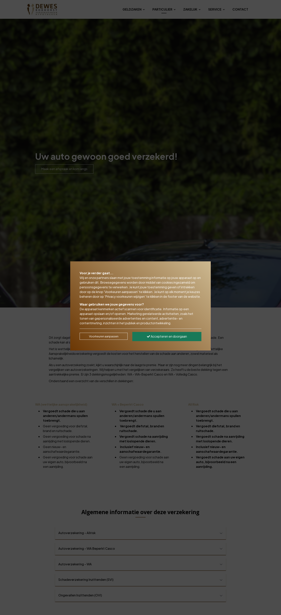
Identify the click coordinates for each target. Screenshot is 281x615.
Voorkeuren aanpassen (103, 336)
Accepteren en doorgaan (167, 336)
